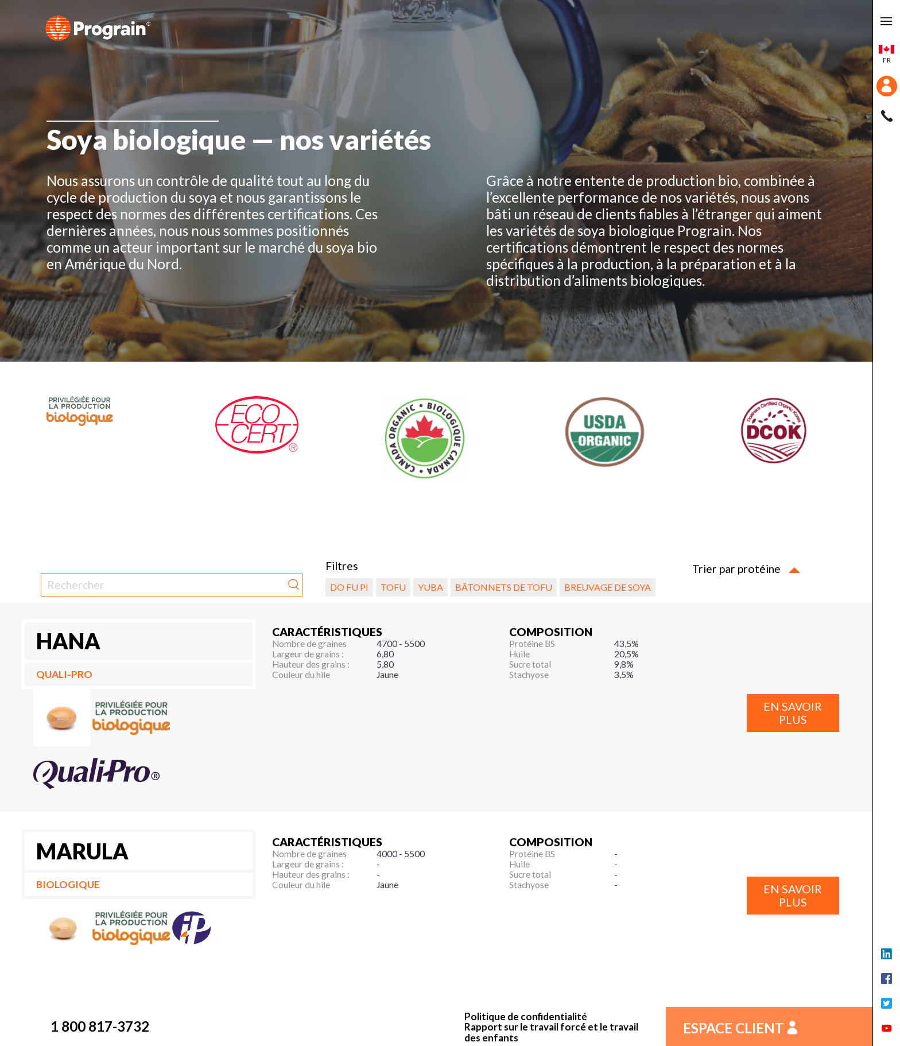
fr (886, 54)
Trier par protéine (746, 568)
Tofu (393, 587)
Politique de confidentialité (525, 1017)
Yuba (430, 587)
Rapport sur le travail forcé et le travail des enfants (551, 1032)
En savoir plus (792, 713)
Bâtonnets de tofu (503, 587)
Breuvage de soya (607, 587)
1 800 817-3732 (100, 1026)
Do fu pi (349, 587)
